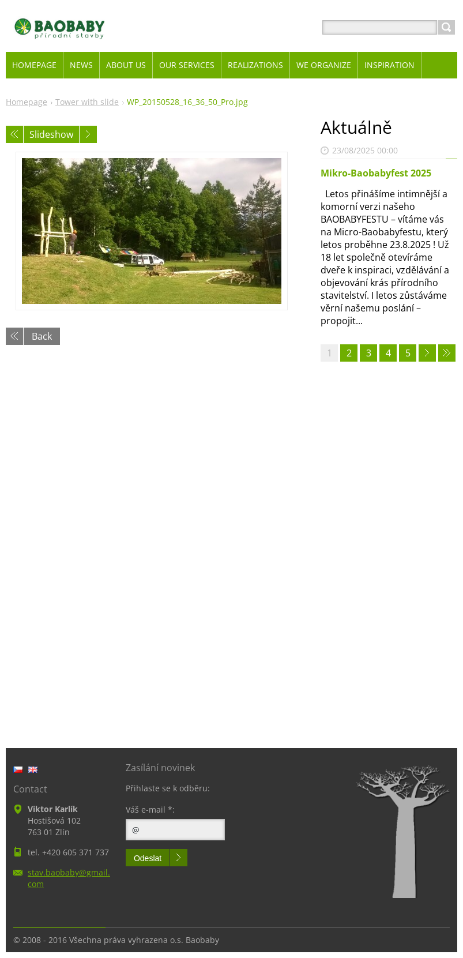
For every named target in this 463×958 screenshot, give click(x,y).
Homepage (26, 101)
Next (88, 134)
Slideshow (51, 134)
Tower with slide (87, 101)
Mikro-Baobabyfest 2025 (376, 173)
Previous (14, 134)
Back (42, 336)
